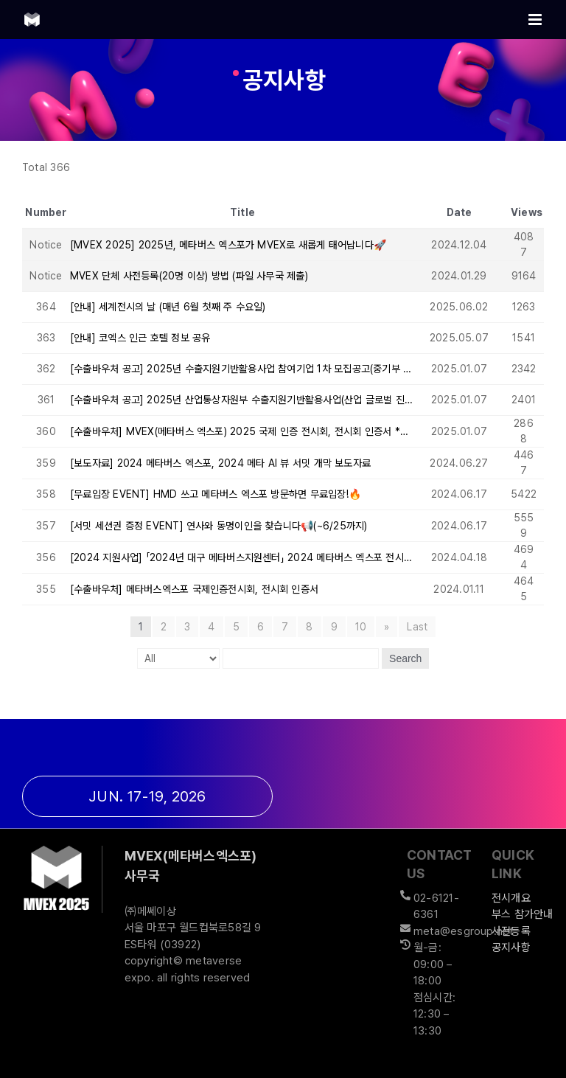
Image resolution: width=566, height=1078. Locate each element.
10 (360, 627)
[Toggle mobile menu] (536, 19)
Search (405, 658)
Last (417, 627)
